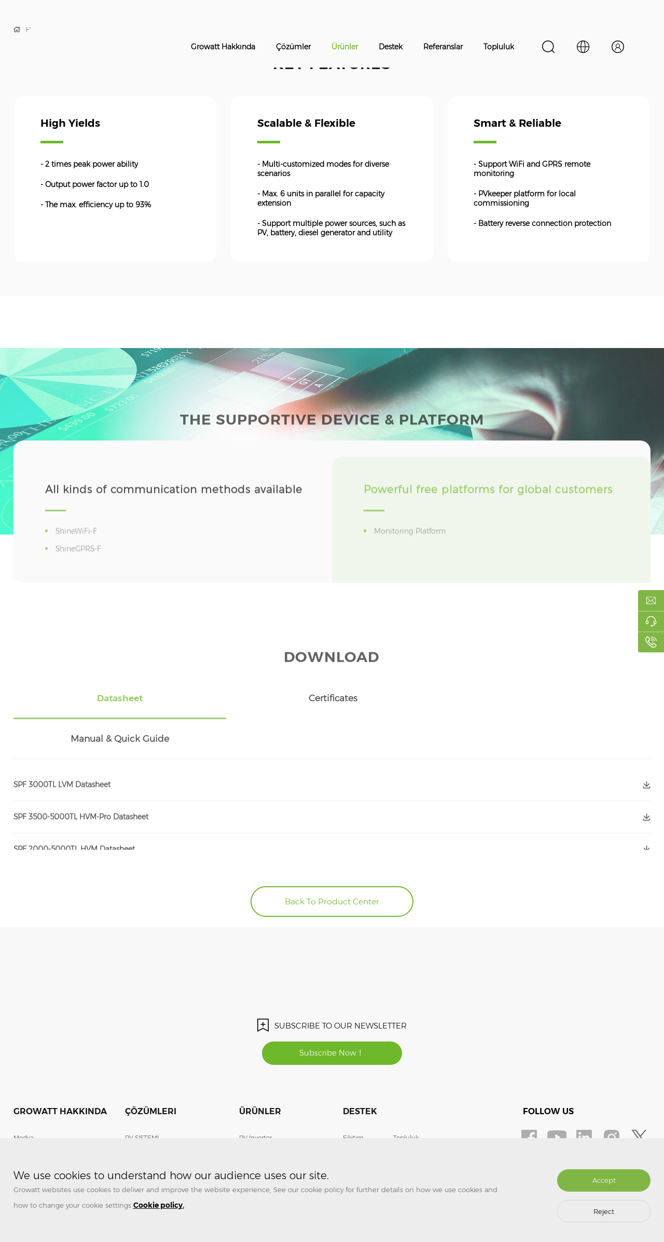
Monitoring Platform (412, 548)
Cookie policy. (158, 1205)
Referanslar (443, 46)
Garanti (354, 1114)
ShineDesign (412, 1114)
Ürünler (344, 46)
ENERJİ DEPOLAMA (155, 1114)
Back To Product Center (332, 861)
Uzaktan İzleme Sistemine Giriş (439, 1130)
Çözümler (293, 46)
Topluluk (498, 46)
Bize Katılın (30, 1130)
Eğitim (353, 1099)
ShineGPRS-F (81, 566)
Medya (23, 1099)
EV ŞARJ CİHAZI (149, 1130)
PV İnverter (255, 1099)
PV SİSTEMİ (142, 1099)
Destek (391, 46)
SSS (348, 1130)
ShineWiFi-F (78, 548)
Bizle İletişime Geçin (43, 1114)
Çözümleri (150, 1072)
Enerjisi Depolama (266, 1114)
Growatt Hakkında (223, 46)
